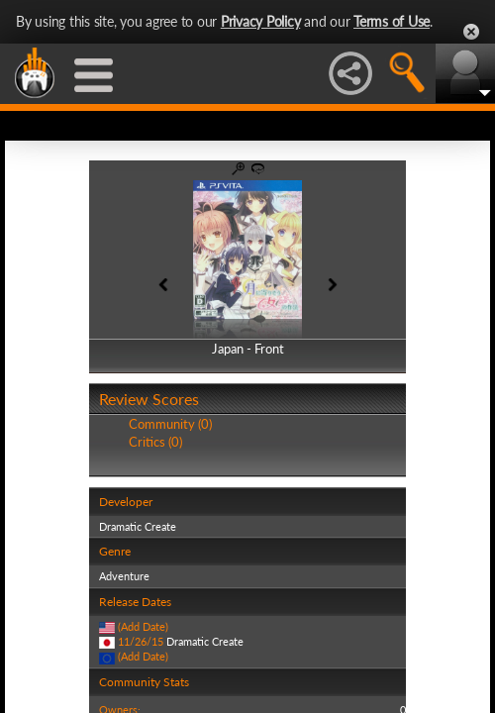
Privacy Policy (261, 21)
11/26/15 (140, 641)
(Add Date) (143, 626)
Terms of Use (391, 21)
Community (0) (170, 424)
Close (471, 32)
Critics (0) (155, 442)
